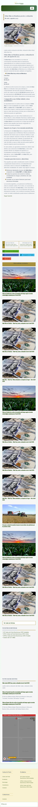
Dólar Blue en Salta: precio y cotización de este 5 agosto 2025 (12, 245)
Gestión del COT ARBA (9, 637)
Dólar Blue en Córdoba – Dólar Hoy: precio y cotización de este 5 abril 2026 (18, 323)
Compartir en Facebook (10, 255)
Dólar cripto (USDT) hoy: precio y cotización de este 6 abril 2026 (15, 683)
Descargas (5, 782)
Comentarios (5, 785)
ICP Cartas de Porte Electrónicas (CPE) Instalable (16, 632)
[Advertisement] (19, 218)
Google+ (6, 258)
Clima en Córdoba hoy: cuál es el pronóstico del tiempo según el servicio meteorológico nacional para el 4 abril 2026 (17, 558)
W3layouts (4, 804)
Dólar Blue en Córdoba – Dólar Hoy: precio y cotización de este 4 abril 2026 (18, 442)
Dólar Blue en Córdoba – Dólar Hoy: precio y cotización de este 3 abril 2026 (18, 587)
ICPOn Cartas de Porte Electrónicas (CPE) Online (16, 634)
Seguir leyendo (8, 196)
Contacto (4, 787)
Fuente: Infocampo (8, 45)
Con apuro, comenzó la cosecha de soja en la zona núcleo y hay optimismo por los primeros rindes (18, 525)
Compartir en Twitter (27, 255)
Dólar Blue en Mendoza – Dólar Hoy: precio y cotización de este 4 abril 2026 (18, 470)
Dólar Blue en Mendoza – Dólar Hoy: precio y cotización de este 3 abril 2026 (18, 615)
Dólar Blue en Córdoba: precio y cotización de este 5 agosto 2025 (26, 245)
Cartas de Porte (6, 776)
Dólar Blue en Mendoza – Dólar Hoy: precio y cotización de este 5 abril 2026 (18, 351)
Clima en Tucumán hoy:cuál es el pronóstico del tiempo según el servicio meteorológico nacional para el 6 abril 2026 (17, 692)
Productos (4, 779)
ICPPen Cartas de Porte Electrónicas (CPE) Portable (16, 635)
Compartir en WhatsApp (10, 251)
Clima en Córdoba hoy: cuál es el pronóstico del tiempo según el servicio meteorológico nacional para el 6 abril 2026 (17, 294)
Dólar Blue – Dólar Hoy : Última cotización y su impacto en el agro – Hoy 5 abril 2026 (18, 380)
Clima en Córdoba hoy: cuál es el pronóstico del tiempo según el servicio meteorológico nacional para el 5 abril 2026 (17, 413)
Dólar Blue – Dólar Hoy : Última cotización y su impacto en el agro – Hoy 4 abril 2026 (18, 499)
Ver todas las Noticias (9, 623)
